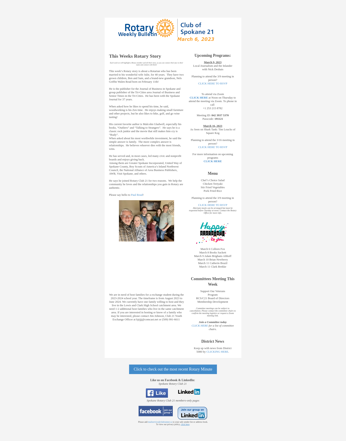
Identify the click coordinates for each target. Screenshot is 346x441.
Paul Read (137, 194)
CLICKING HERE (217, 351)
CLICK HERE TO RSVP (212, 83)
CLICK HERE (213, 161)
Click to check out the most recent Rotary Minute (173, 369)
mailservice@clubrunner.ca (160, 422)
